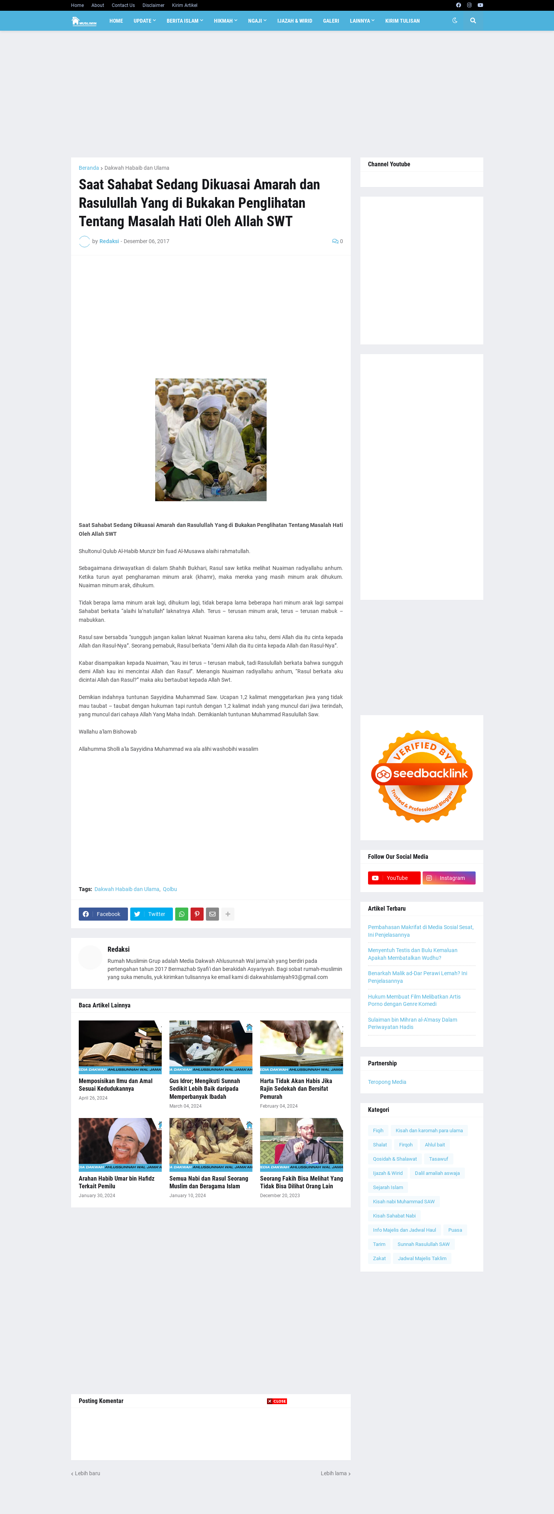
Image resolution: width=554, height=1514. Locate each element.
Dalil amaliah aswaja (437, 1173)
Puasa (455, 1230)
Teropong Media (387, 1082)
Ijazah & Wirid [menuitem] (294, 21)
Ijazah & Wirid (388, 1173)
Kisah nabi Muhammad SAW (404, 1201)
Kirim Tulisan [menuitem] (402, 21)
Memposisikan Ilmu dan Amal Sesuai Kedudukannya (116, 1085)
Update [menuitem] (142, 21)
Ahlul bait (435, 1145)
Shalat (380, 1145)
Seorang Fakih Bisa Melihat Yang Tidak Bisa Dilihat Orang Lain (301, 1182)
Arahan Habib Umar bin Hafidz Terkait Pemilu (116, 1182)
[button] (454, 21)
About (97, 5)
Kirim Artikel (184, 5)
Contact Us (123, 5)
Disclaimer (153, 5)
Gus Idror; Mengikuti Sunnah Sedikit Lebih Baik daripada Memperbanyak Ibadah (204, 1089)
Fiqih (378, 1130)
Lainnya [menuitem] (360, 21)
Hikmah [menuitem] (223, 21)
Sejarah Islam (388, 1187)
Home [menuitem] (116, 21)
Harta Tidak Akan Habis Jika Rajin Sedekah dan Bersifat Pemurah (296, 1089)
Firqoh (406, 1145)
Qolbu (170, 889)
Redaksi (119, 949)
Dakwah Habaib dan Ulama (136, 168)
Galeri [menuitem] (331, 21)
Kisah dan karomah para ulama (429, 1130)
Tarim (379, 1244)
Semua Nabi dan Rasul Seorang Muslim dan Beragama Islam (208, 1182)
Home (77, 5)
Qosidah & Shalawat (395, 1159)
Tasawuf (438, 1159)
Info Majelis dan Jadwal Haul (404, 1230)
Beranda (89, 168)
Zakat (379, 1258)
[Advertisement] (277, 94)
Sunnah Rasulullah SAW (424, 1244)
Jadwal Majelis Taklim (422, 1258)
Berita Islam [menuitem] (183, 21)
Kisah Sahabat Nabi (394, 1216)
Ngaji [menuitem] (255, 21)
